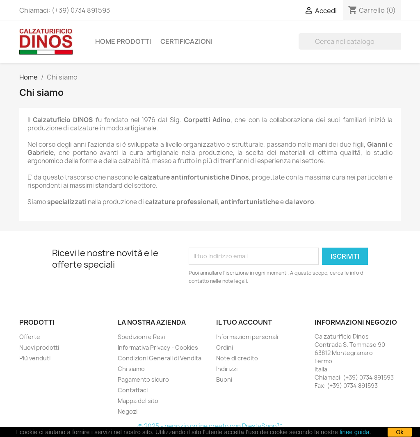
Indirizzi (226, 369)
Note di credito (237, 358)
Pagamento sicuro (143, 379)
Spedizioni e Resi (141, 337)
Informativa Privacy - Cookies (158, 347)
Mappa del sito (138, 401)
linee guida (355, 431)
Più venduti (34, 358)
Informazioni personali (247, 337)
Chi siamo (131, 369)
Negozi (127, 411)
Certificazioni (186, 41)
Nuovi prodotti (39, 347)
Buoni (224, 379)
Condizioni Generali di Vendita (159, 358)
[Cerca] (351, 41)
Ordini (224, 347)
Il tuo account (244, 322)
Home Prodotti (123, 41)
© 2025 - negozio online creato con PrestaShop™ (210, 426)
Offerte (29, 337)
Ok (400, 432)
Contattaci (133, 390)
